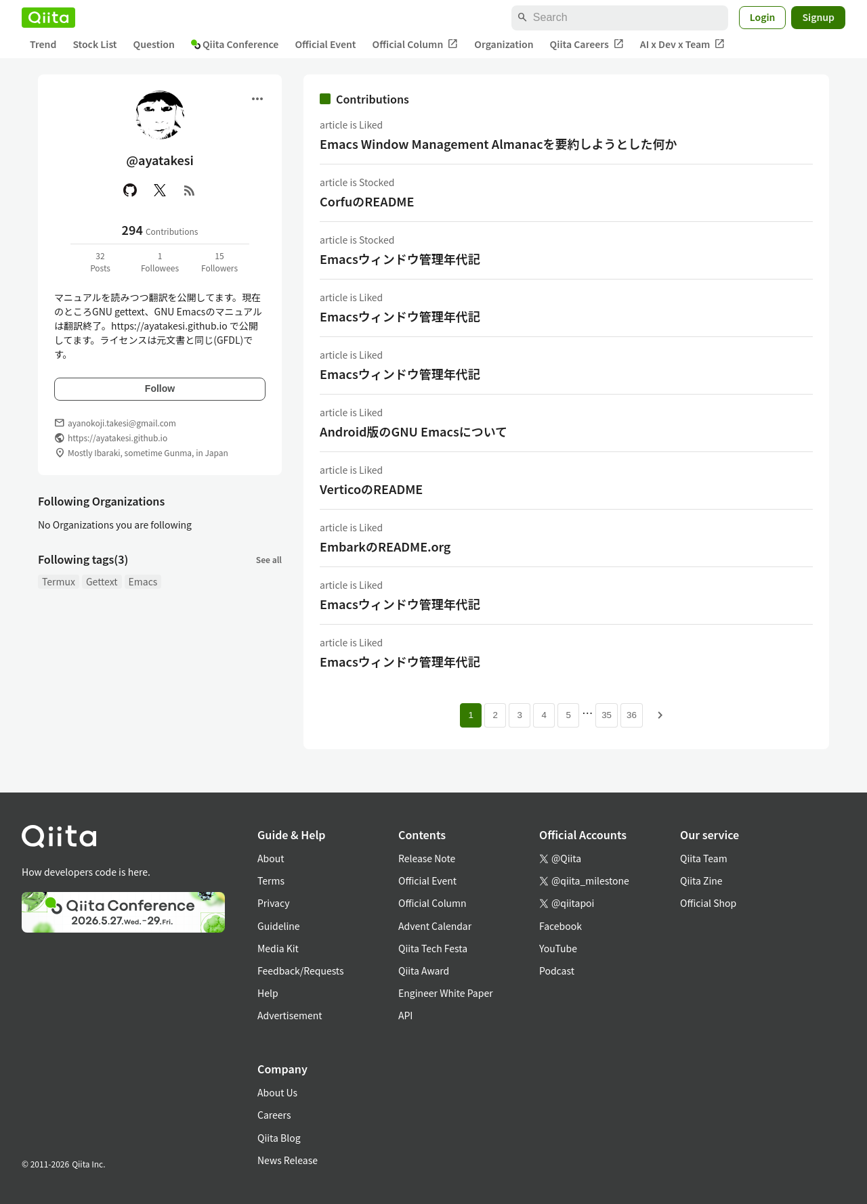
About (270, 858)
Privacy (273, 903)
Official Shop (708, 903)
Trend (43, 44)
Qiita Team (703, 858)
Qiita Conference (235, 44)
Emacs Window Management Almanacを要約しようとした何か (498, 143)
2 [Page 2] (494, 715)
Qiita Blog (279, 1137)
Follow (160, 388)
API (405, 1015)
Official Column (416, 44)
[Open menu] (257, 98)
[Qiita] (48, 17)
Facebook (560, 926)
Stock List (94, 44)
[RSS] (190, 190)
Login (763, 17)
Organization (503, 44)
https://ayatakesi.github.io (117, 437)
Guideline (278, 926)
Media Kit (278, 948)
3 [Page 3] (519, 715)
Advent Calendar (434, 926)
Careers (274, 1114)
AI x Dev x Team (682, 44)
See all (269, 559)
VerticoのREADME (371, 488)
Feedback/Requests (300, 970)
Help (267, 993)
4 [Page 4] (543, 715)
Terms (270, 880)
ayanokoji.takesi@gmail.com (122, 422)
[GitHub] (130, 190)
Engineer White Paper (445, 993)
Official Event (325, 44)
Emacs (143, 581)
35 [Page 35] (606, 715)
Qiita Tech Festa (432, 948)
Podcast (556, 970)
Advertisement (289, 1015)
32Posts (100, 261)
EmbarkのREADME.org (385, 546)
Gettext (102, 581)
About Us (277, 1092)
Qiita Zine (701, 880)
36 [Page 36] (632, 715)
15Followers (219, 261)
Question (154, 44)
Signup (818, 17)
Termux (58, 581)
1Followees (160, 261)
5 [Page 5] (568, 715)
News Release (287, 1160)
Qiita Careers (587, 44)
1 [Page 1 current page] (470, 715)
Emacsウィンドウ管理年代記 (400, 258)
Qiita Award (423, 970)
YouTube (558, 948)
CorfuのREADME (367, 201)
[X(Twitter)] (160, 190)
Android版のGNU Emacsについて (413, 431)
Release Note (426, 858)
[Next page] (660, 715)
